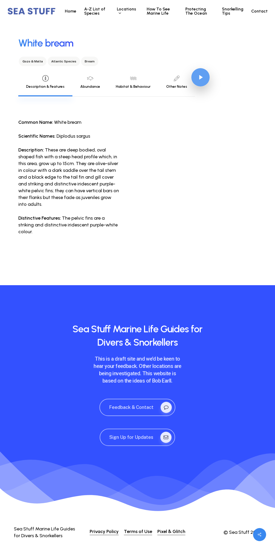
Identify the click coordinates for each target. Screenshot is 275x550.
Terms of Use (138, 531)
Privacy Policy (104, 531)
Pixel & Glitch (171, 531)
